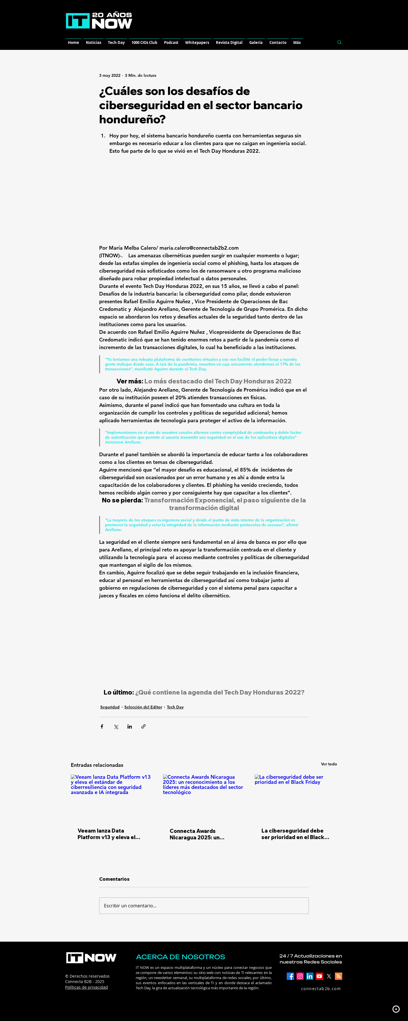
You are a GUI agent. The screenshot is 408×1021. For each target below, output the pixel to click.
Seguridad (110, 707)
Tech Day (175, 707)
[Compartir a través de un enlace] (143, 726)
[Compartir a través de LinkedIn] (129, 726)
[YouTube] (319, 976)
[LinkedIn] (309, 976)
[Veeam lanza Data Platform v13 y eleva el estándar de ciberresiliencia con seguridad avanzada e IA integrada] (112, 797)
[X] (329, 976)
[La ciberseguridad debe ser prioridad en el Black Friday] (296, 797)
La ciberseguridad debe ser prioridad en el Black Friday (293, 833)
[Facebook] (290, 976)
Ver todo (329, 764)
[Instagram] (300, 976)
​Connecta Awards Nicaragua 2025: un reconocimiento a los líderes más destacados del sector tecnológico (201, 834)
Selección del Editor (143, 707)
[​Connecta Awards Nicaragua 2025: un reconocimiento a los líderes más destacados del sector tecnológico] (204, 797)
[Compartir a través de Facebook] (102, 726)
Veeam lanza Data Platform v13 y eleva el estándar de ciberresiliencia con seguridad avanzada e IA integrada (109, 833)
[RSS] (338, 976)
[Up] (396, 1009)
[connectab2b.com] (315, 988)
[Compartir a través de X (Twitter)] (115, 726)
